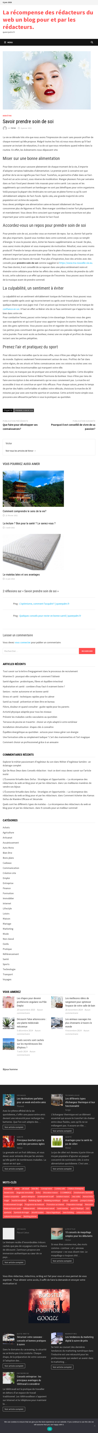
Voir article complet (14, 1127)
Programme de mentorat (34, 1204)
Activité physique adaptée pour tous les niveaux (27, 711)
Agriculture (8, 832)
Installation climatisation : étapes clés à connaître (28, 727)
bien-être (35, 1188)
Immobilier (8, 898)
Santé (6, 959)
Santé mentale (62, 1208)
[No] (94, 1425)
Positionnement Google (13, 1204)
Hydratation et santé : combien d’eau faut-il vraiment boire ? (34, 686)
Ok (50, 1429)
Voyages (7, 979)
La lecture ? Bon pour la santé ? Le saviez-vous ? (29, 523)
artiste (17, 1188)
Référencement (11, 954)
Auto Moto (8, 847)
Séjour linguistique (53, 1212)
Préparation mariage (74, 1204)
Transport (8, 974)
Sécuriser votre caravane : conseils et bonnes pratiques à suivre (31, 1341)
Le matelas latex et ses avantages (21, 574)
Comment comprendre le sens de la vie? (24, 511)
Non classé (8, 938)
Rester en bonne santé (12, 1208)
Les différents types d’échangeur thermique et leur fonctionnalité (80, 1102)
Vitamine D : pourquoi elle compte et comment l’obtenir (31, 676)
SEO (87, 1208)
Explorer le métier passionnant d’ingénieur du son (28, 761)
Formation (8, 893)
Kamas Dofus (88, 1196)
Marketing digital (35, 1200)
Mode (6, 933)
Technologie (9, 969)
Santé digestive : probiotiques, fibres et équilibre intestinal (33, 681)
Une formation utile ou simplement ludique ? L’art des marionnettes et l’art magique (46, 737)
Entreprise (8, 883)
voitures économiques (12, 1216)
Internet (7, 903)
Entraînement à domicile (83, 1192)
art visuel (25, 1188)
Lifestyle (7, 908)
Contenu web (60, 1188)
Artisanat (7, 837)
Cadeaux (7, 862)
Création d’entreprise (75, 1188)
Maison (6, 918)
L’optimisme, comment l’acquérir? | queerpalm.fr (44, 603)
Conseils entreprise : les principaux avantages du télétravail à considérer (29, 1380)
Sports (6, 964)
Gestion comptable (11, 1196)
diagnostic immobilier (24, 1192)
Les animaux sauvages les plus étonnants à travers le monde (78, 1023)
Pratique (7, 949)
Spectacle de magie (21, 1212)
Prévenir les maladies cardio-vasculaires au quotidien (30, 716)
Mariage (7, 923)
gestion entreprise (28, 1196)
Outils (6, 943)
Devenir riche (9, 1192)
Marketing (8, 928)
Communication (11, 868)
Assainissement (11, 842)
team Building (68, 1212)
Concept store (46, 1188)
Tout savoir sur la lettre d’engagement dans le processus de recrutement (40, 671)
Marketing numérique (52, 1200)
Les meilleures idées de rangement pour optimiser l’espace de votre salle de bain (80, 1002)
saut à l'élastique (77, 1208)
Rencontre (89, 1204)
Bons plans (8, 857)
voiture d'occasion (84, 1212)
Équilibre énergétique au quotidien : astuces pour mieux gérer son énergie (40, 732)
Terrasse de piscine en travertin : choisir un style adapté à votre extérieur (40, 721)
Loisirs (6, 913)
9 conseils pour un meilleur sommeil (59, 807)
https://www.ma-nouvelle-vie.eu (75, 262)
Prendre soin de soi (24, 410)
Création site (9, 873)
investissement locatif (46, 1196)
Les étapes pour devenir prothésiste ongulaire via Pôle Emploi (32, 1002)
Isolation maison (62, 1196)
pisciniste (74, 1200)
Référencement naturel (46, 1208)
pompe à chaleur (86, 1200)
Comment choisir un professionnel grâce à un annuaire (30, 742)
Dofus (38, 1192)
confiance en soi (11, 309)
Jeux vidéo (76, 1196)
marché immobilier (19, 1200)
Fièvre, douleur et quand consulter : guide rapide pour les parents (36, 706)
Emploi (6, 878)
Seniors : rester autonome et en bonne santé (25, 691)
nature (65, 1200)
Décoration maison (50, 1192)
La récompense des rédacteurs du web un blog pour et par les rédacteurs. (48, 19)
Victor (13, 128)
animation (8, 1188)
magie (6, 1200)
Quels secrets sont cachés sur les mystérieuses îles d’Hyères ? (30, 1044)
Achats (6, 827)
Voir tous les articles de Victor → (21, 450)
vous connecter (23, 642)
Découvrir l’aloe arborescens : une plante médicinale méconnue (31, 1023)
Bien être (7, 115)
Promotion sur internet (55, 1204)
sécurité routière (37, 1212)
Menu (8, 42)
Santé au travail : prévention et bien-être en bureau (29, 701)
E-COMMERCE (66, 1192)
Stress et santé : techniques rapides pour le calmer (28, 696)
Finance (7, 888)
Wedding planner (30, 1216)
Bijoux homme (10, 1069)
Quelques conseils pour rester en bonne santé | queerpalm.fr (50, 615)
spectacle (7, 1212)
